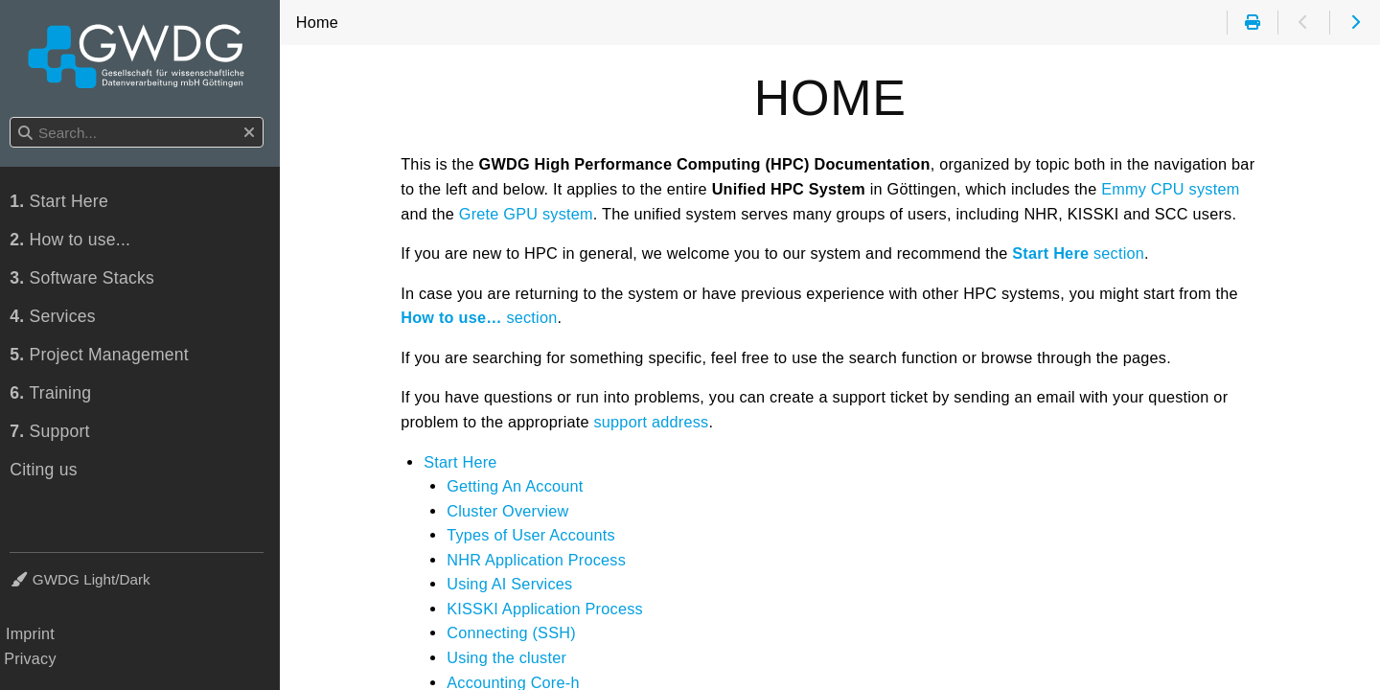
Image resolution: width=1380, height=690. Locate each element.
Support (55, 432)
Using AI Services (513, 583)
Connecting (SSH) (515, 632)
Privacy (36, 658)
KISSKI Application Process (548, 608)
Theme (38, 567)
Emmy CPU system (1174, 188)
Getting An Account (518, 485)
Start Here (463, 462)
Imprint (36, 633)
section (1082, 253)
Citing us (49, 470)
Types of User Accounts (534, 534)
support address (654, 421)
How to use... (75, 240)
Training (56, 393)
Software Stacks (87, 278)
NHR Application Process (540, 559)
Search (16, 118)
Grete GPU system (530, 213)
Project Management (105, 355)
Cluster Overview (511, 510)
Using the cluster (510, 657)
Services (58, 317)
